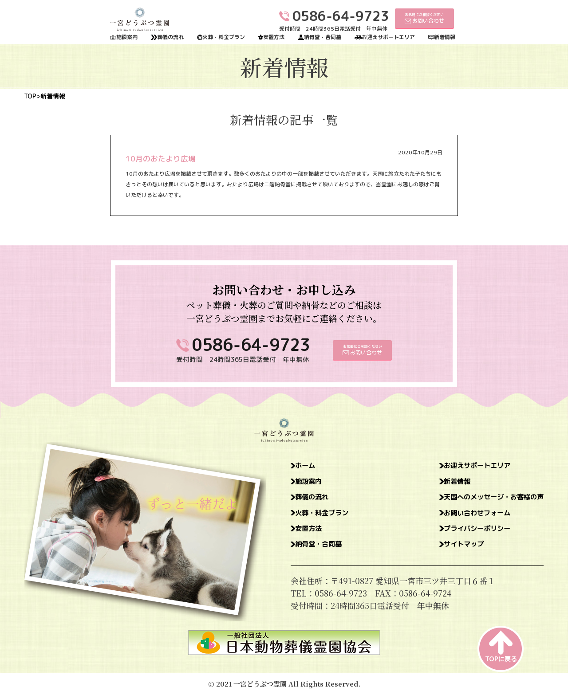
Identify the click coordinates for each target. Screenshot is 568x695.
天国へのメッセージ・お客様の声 (484, 500)
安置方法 (273, 37)
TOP (30, 96)
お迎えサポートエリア (388, 37)
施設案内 (127, 37)
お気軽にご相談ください (424, 18)
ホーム (308, 466)
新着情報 (444, 37)
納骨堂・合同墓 (322, 37)
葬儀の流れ (170, 37)
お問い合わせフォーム (464, 517)
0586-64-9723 (251, 345)
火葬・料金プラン (223, 37)
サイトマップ (448, 550)
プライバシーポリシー (464, 534)
